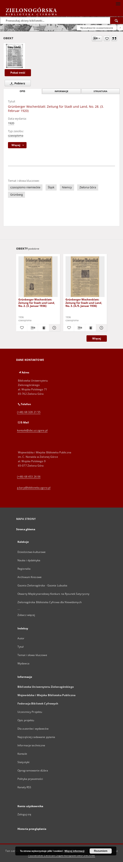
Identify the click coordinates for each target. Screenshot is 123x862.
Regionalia (24, 569)
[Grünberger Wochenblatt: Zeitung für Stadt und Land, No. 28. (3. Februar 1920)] (14, 56)
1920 (11, 123)
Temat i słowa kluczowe (32, 655)
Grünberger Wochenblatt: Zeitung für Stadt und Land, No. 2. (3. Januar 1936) (36, 303)
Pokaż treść (17, 72)
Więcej (96, 338)
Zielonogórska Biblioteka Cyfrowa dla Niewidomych (49, 602)
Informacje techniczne (31, 745)
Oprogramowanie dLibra (32, 770)
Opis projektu (25, 720)
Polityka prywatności (30, 779)
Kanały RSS (24, 787)
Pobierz (16, 83)
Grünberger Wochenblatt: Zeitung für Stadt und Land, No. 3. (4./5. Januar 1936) (83, 303)
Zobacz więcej (26, 615)
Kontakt (22, 754)
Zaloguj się (24, 814)
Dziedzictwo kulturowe (31, 552)
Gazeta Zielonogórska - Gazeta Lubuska (42, 585)
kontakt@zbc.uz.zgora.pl (32, 430)
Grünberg (16, 194)
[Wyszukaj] (116, 20)
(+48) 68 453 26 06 (28, 476)
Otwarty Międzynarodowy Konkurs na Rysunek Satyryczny (53, 594)
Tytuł (20, 647)
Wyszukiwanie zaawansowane (96, 27)
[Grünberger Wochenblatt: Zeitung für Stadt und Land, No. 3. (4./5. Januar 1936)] (85, 276)
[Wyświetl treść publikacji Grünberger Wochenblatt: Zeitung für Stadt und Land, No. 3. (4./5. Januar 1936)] (90, 328)
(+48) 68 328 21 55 (28, 412)
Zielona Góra (87, 187)
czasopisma (15, 135)
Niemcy (67, 187)
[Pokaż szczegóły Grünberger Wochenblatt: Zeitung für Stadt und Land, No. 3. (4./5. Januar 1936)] (100, 328)
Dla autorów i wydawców (32, 728)
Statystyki (23, 762)
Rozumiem (101, 851)
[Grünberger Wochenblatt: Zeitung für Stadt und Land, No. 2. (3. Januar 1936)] (38, 276)
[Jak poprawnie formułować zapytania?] (120, 27)
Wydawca (23, 663)
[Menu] (118, 3)
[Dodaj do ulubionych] (107, 38)
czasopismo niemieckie (25, 187)
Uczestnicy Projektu (29, 712)
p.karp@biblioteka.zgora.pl (33, 487)
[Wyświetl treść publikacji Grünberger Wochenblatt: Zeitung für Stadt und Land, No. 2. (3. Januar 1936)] (43, 328)
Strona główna (25, 529)
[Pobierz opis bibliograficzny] (32, 328)
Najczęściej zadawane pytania (36, 737)
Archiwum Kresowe (29, 577)
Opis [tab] (22, 91)
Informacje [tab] (61, 91)
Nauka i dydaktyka (28, 560)
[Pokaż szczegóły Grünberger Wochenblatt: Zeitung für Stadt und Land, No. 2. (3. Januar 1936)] (53, 328)
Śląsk (51, 187)
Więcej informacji (75, 851)
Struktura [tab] (100, 91)
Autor (21, 638)
